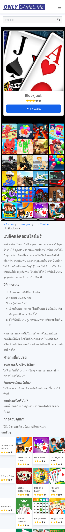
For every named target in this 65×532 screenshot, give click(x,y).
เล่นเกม (33, 108)
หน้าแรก (8, 224)
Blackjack (14, 228)
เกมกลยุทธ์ (24, 224)
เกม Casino (42, 224)
